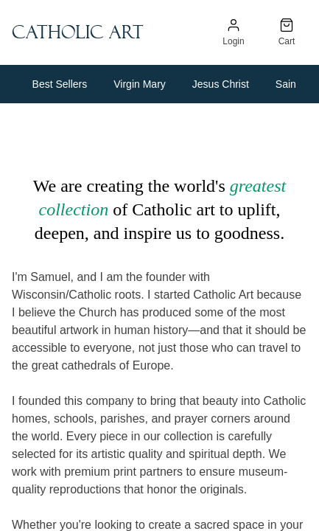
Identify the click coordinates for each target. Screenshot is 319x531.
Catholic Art (78, 32)
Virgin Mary (139, 84)
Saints (290, 84)
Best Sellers (60, 84)
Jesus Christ (220, 84)
